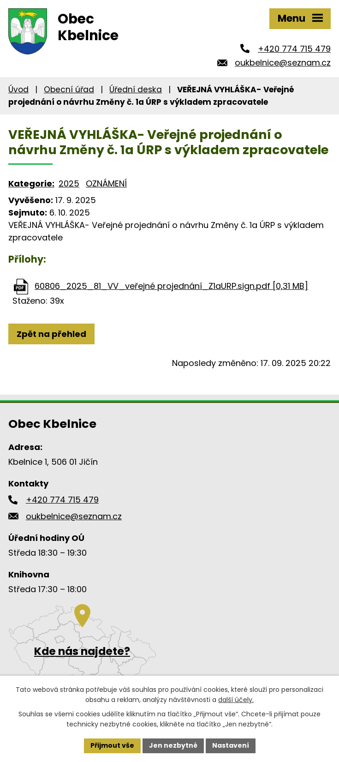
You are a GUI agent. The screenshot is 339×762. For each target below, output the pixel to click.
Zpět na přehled (51, 334)
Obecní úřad (69, 89)
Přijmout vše (112, 745)
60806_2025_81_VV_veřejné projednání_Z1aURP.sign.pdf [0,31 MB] (171, 286)
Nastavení (230, 745)
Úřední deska (135, 89)
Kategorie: (31, 183)
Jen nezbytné (173, 745)
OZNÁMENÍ (106, 183)
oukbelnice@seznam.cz (283, 62)
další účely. (236, 699)
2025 (69, 183)
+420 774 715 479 (294, 48)
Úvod (18, 89)
